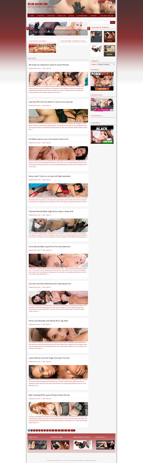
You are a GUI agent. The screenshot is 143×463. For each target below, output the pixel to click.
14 (65, 430)
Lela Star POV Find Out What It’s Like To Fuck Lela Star (51, 102)
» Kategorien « (94, 64)
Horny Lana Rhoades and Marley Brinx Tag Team (48, 321)
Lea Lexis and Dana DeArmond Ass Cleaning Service (50, 284)
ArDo (35, 68)
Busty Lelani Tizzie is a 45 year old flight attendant (50, 176)
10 (52, 430)
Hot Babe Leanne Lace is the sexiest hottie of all (48, 139)
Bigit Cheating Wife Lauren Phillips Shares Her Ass (49, 395)
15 (68, 430)
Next (88, 28)
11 (56, 430)
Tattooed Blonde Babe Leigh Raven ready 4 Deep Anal (51, 211)
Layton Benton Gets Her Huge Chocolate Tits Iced (49, 358)
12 (59, 430)
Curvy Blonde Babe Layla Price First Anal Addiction (49, 247)
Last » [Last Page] (73, 430)
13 (62, 430)
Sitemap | (94, 460)
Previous (27, 28)
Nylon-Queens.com (37, 4)
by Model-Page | (88, 460)
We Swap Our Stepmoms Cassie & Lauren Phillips (49, 65)
